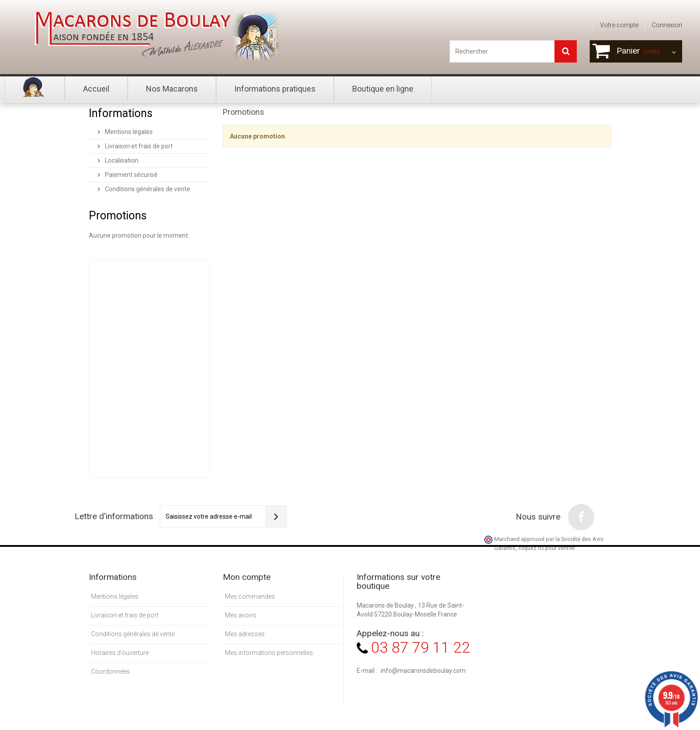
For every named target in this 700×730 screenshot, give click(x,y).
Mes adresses (245, 634)
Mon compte (247, 577)
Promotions (118, 215)
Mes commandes (250, 596)
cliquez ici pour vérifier (546, 548)
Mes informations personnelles (269, 652)
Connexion (667, 25)
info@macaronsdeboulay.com (423, 670)
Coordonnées (110, 671)
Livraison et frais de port (138, 146)
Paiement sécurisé (131, 174)
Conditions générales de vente (147, 189)
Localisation (121, 160)
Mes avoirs (240, 615)
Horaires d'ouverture (120, 652)
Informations (121, 113)
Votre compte (619, 25)
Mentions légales (128, 131)
